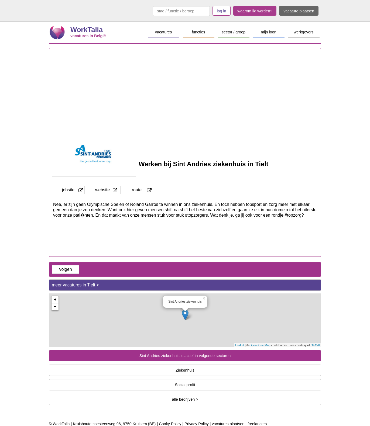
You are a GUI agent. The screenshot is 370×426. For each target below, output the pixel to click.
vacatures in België (88, 36)
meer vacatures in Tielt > (75, 285)
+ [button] (55, 299)
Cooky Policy (170, 424)
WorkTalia (86, 29)
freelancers (257, 424)
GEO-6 (315, 345)
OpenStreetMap (259, 345)
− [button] (55, 307)
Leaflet (239, 345)
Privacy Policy (196, 424)
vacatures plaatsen (228, 424)
